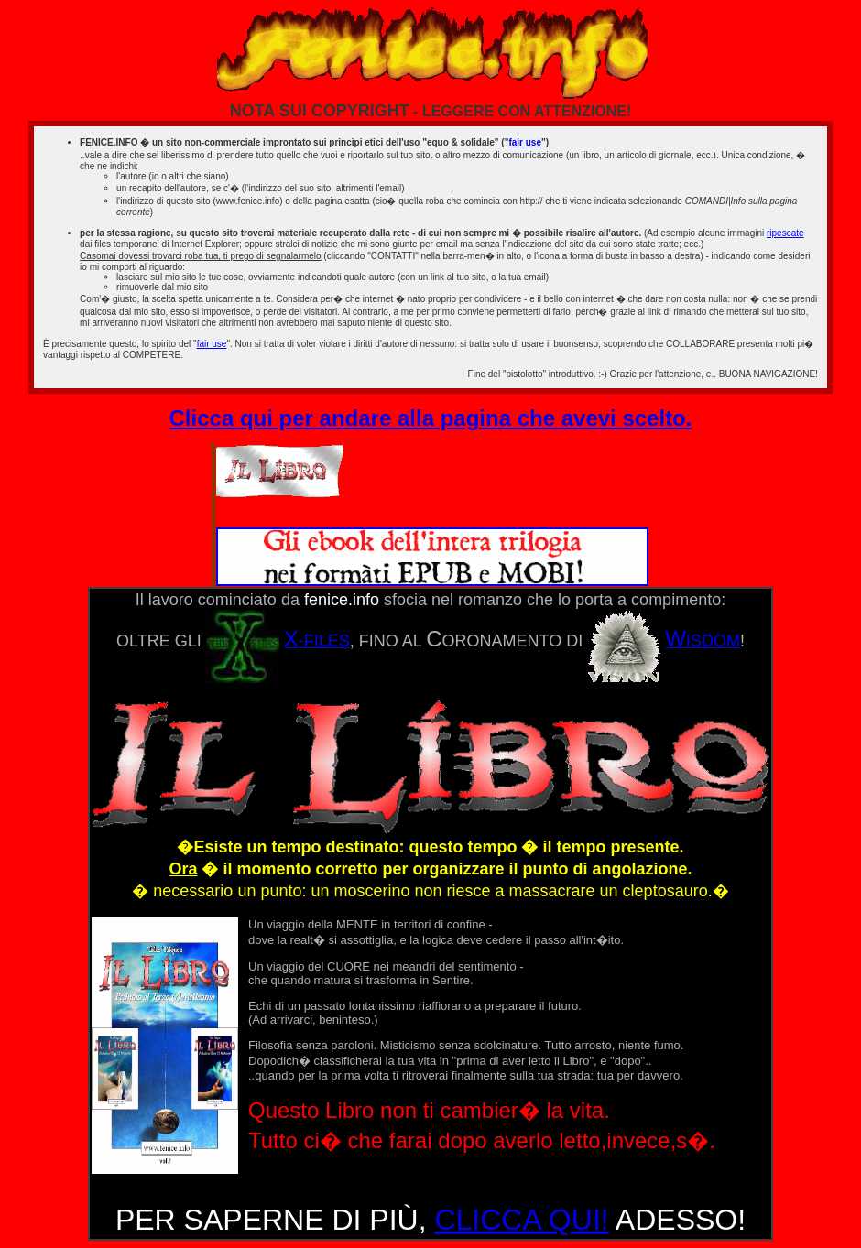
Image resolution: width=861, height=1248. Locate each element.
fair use (524, 142)
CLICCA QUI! (521, 1219)
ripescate (785, 233)
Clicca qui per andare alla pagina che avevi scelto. (430, 418)
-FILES (278, 641)
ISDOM (663, 641)
